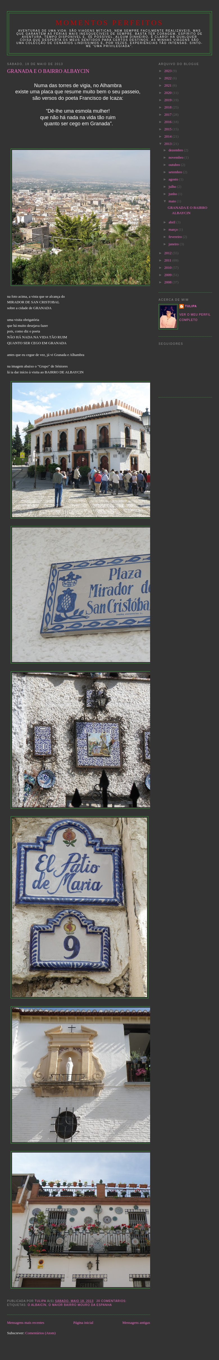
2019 (168, 100)
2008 (168, 282)
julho (173, 186)
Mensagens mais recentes (25, 1322)
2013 (168, 144)
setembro (176, 172)
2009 (168, 275)
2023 (168, 71)
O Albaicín (37, 1304)
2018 (168, 107)
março (174, 229)
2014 (168, 136)
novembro (176, 157)
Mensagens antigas (136, 1322)
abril (172, 222)
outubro (175, 165)
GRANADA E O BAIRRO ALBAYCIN (48, 71)
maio (173, 201)
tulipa (191, 306)
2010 (168, 267)
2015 (168, 129)
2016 (168, 122)
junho (173, 194)
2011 (168, 260)
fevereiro (176, 237)
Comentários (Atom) (40, 1333)
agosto (174, 179)
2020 (168, 93)
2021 (168, 85)
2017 (168, 114)
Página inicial (83, 1322)
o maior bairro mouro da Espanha (80, 1304)
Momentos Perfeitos (110, 23)
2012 (168, 253)
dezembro (176, 150)
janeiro (174, 244)
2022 (168, 78)
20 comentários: (112, 1301)
